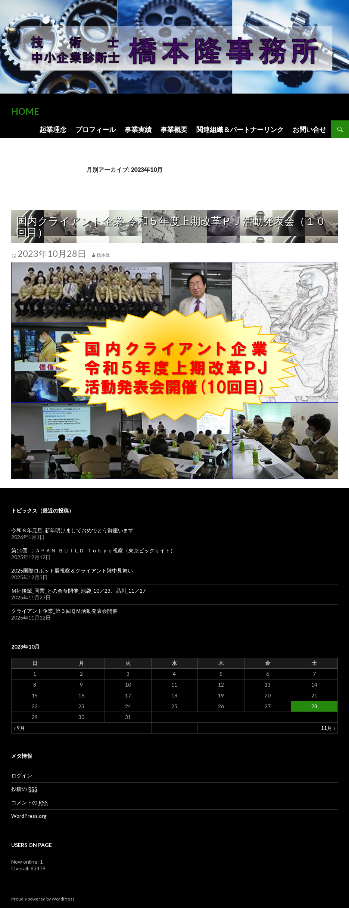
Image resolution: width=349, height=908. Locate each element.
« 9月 (19, 728)
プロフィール (95, 129)
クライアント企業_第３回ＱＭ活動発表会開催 (64, 611)
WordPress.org (29, 816)
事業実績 (138, 129)
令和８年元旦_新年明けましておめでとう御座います (112, 530)
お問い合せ (309, 129)
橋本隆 (103, 255)
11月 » (328, 728)
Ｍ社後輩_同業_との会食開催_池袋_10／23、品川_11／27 (78, 590)
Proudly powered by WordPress (43, 899)
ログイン (21, 775)
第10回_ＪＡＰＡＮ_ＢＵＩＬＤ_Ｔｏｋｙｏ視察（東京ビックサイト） (93, 550)
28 (314, 706)
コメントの (29, 802)
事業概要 (174, 129)
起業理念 (53, 129)
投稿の (24, 789)
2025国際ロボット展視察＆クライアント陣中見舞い (72, 570)
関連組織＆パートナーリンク (240, 129)
